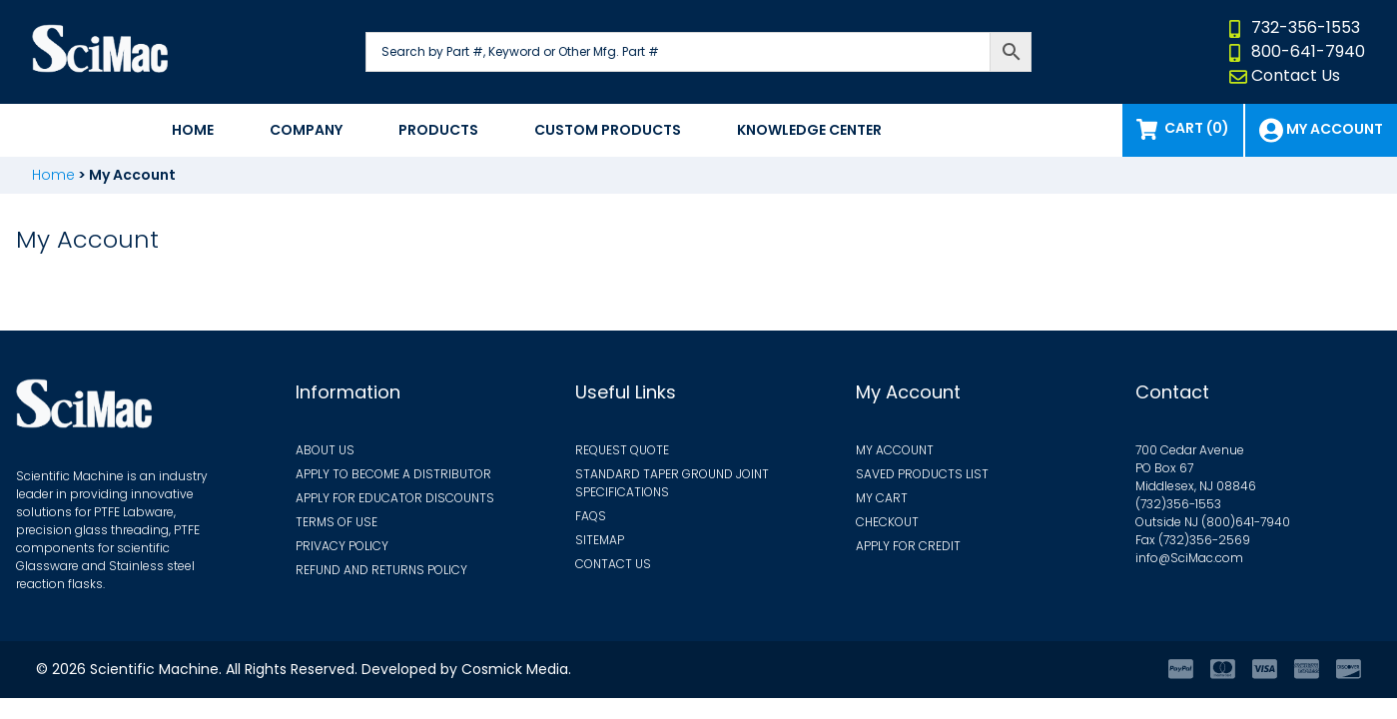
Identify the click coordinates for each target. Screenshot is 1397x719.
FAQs (590, 515)
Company (306, 130)
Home (193, 130)
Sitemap (599, 539)
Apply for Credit (908, 545)
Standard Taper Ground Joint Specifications (672, 482)
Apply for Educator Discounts (395, 497)
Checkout (887, 521)
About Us (325, 449)
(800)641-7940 (1245, 521)
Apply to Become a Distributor (393, 473)
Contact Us (1295, 75)
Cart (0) (1195, 128)
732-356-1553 (1305, 27)
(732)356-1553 (1178, 503)
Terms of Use (336, 521)
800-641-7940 (1308, 51)
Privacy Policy (342, 545)
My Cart (882, 497)
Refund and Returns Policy (381, 569)
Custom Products (607, 130)
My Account (1334, 129)
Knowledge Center (809, 130)
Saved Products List (922, 473)
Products (438, 130)
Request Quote (622, 449)
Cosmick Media (514, 669)
